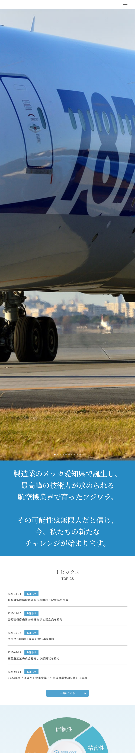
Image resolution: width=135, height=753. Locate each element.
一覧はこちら (67, 700)
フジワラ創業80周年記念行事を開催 (31, 645)
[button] (55, 454)
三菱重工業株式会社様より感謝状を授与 (34, 665)
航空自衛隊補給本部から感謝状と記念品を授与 (38, 607)
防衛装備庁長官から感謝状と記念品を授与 (35, 626)
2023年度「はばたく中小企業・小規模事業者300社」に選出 (47, 684)
